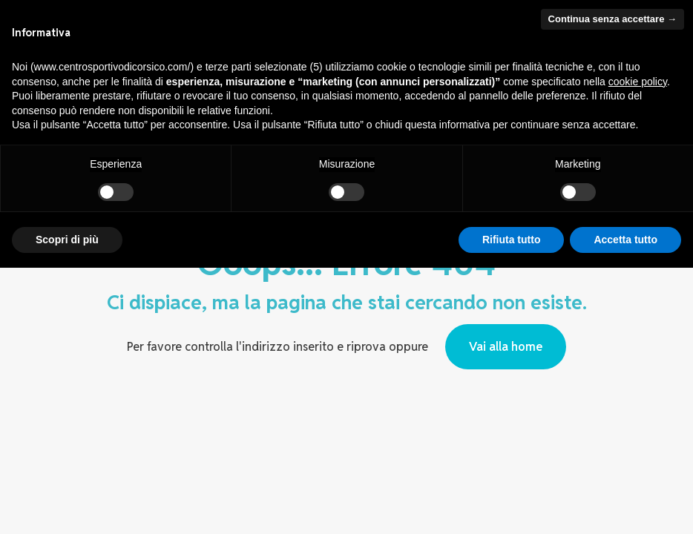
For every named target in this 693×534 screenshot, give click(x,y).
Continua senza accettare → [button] (612, 18)
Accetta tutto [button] (625, 239)
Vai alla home (505, 347)
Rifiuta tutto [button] (511, 239)
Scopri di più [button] (67, 239)
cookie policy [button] (637, 82)
